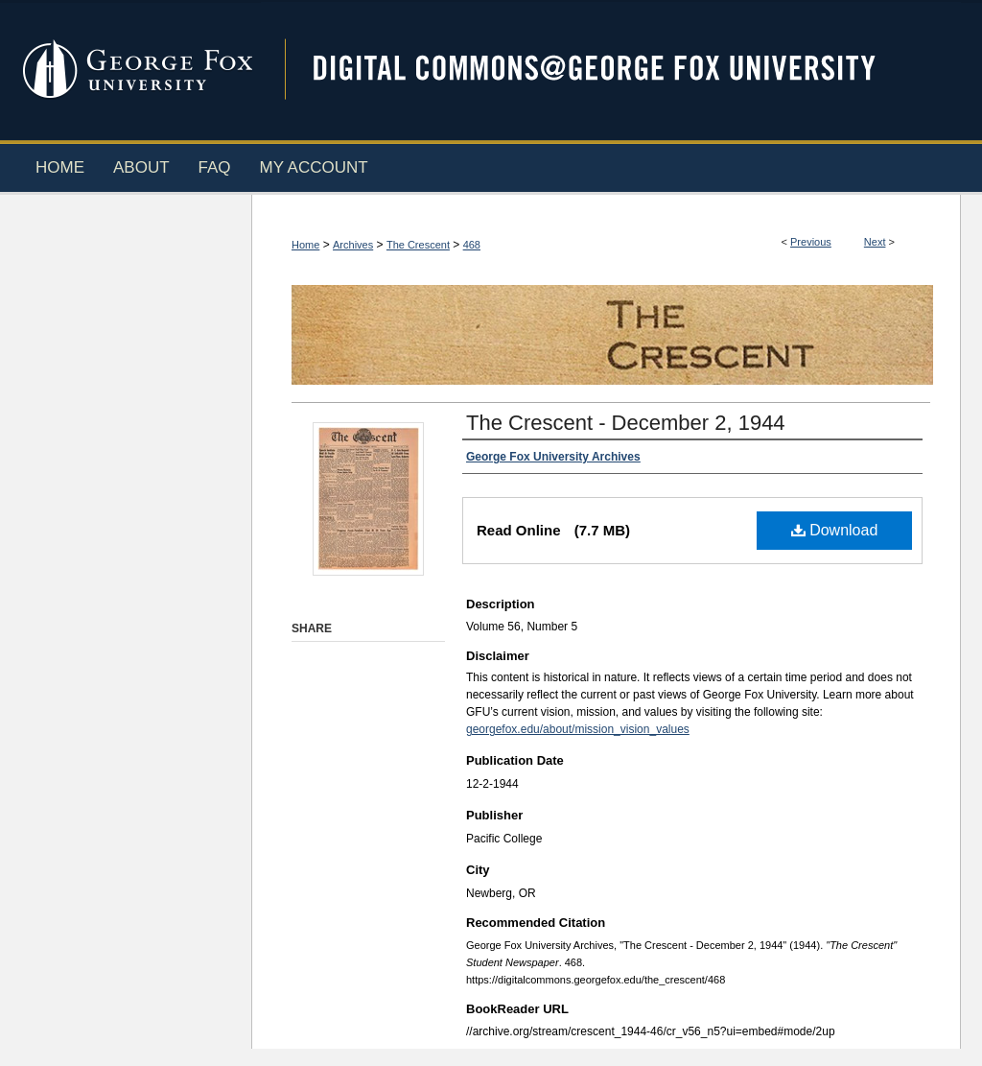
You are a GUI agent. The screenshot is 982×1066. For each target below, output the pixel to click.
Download (834, 530)
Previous (810, 242)
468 (471, 244)
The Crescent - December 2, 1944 (625, 423)
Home (305, 244)
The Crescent (418, 244)
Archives (353, 244)
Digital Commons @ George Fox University (611, 69)
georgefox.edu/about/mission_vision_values (578, 729)
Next (875, 242)
